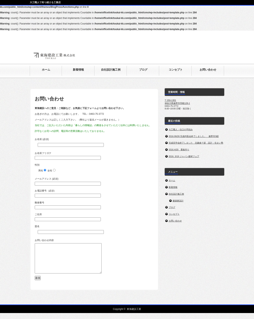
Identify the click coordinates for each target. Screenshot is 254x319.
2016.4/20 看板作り (179, 149)
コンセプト (174, 214)
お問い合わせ (175, 221)
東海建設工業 (134, 315)
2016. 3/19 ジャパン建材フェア (184, 156)
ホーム (172, 180)
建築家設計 (178, 200)
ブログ (172, 207)
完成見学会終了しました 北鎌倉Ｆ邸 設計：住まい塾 (196, 143)
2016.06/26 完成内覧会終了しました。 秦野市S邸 (194, 136)
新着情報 (173, 187)
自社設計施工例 (176, 194)
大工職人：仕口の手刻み (181, 129)
